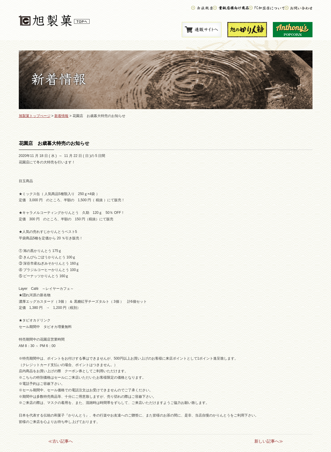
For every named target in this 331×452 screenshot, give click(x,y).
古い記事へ (62, 441)
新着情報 (61, 116)
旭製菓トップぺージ (35, 116)
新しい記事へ (266, 441)
